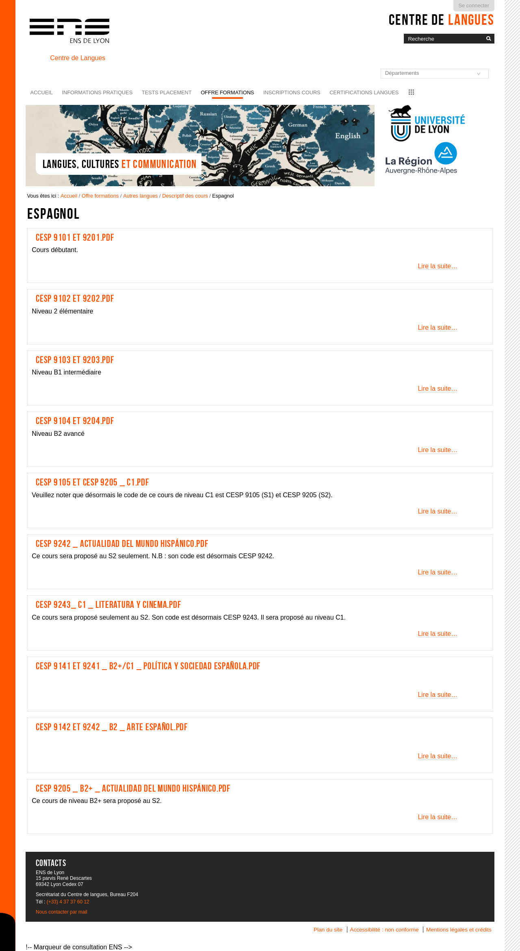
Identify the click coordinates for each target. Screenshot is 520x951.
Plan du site (328, 930)
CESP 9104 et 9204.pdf (75, 421)
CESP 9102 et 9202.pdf (75, 298)
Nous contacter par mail (61, 912)
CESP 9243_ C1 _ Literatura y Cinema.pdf (108, 604)
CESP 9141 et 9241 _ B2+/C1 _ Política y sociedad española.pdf (148, 666)
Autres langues (140, 196)
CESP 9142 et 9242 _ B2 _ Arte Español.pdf (112, 727)
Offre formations (227, 92)
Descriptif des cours (185, 196)
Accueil (41, 92)
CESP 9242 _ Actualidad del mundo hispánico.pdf (122, 543)
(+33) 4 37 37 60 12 (68, 902)
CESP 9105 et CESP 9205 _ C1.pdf (92, 482)
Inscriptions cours (292, 92)
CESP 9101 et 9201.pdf (75, 237)
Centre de (441, 19)
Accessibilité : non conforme (384, 930)
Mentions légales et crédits (459, 930)
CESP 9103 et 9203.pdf (75, 360)
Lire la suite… (437, 266)
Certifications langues (364, 92)
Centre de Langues (77, 57)
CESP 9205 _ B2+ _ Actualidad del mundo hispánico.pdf (133, 788)
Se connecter (474, 5)
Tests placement (167, 92)
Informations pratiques (97, 92)
